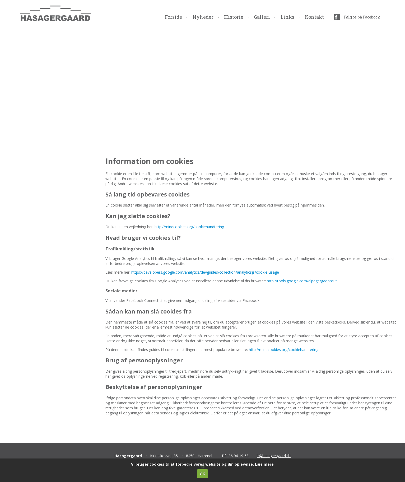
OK (202, 473)
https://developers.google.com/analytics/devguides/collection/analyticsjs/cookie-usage (205, 272)
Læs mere (264, 464)
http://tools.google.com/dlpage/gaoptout (302, 280)
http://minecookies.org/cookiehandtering (189, 226)
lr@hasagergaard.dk (274, 455)
